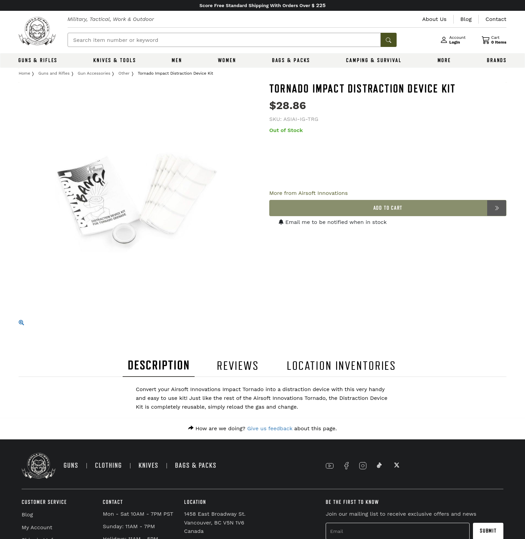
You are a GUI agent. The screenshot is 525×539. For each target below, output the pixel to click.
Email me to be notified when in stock (333, 222)
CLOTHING (108, 465)
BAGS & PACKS (291, 60)
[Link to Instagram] (363, 466)
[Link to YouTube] (330, 466)
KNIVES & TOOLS (114, 60)
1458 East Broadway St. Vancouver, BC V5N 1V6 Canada (215, 522)
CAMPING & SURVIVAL (374, 60)
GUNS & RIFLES (37, 60)
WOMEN (227, 60)
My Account (37, 527)
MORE (444, 60)
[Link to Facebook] (346, 466)
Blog (27, 514)
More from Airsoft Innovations (308, 193)
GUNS (71, 465)
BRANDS (497, 60)
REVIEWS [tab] (238, 366)
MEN (177, 60)
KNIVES (148, 465)
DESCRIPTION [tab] (159, 366)
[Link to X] (396, 466)
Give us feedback (270, 428)
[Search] (224, 40)
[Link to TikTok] (379, 466)
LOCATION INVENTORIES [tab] (342, 366)
